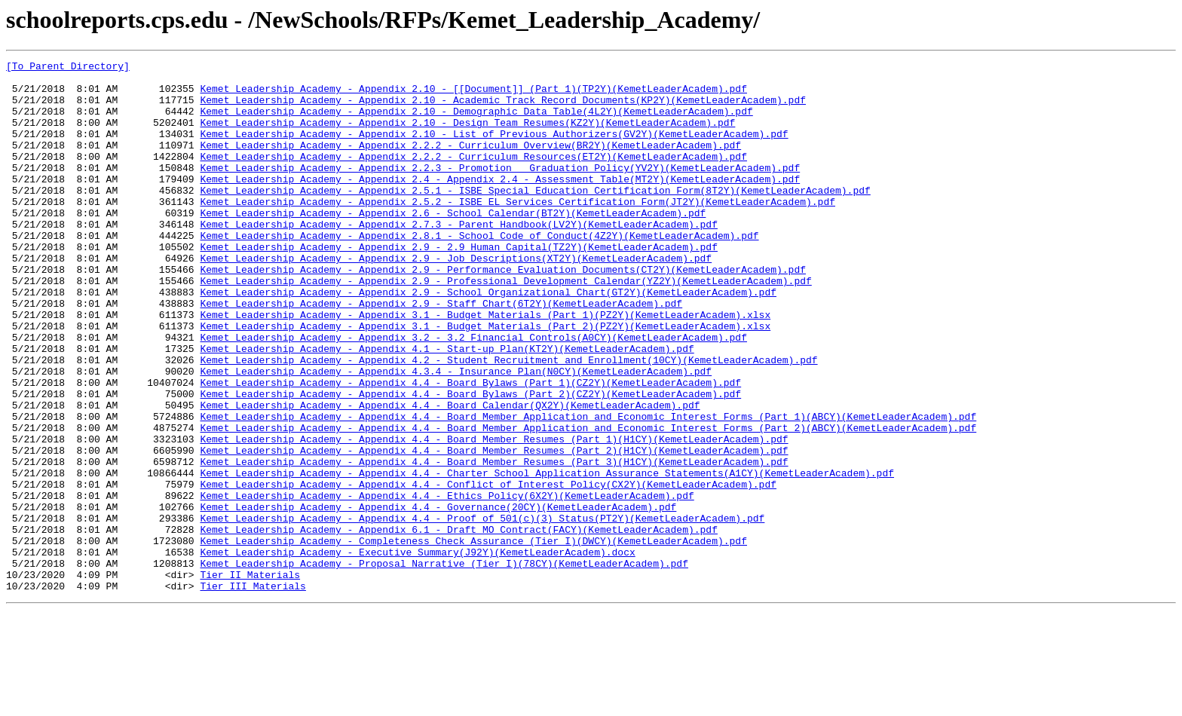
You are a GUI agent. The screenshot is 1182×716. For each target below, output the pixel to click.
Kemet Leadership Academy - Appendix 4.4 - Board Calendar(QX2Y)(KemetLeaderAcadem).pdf (450, 475)
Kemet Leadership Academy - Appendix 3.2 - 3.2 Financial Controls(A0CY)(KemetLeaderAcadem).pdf (473, 393)
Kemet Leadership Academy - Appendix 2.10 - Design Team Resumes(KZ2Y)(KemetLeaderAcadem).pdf (467, 135)
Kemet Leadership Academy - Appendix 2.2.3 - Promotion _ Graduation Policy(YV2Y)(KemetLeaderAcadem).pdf (500, 190)
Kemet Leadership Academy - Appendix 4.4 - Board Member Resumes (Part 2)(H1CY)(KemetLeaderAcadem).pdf (494, 529)
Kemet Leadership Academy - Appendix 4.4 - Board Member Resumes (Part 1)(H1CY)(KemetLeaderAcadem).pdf (494, 515)
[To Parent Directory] (68, 68)
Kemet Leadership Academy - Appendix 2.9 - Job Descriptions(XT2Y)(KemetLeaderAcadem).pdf (456, 298)
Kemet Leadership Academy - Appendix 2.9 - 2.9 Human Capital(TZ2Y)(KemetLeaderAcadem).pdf (458, 285)
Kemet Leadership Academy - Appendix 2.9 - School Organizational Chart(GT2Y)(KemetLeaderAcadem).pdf (488, 339)
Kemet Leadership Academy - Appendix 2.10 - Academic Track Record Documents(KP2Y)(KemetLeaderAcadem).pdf (502, 108)
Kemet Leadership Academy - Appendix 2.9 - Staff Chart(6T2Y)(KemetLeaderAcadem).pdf (441, 353)
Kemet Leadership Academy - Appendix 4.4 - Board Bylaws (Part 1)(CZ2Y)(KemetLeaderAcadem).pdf (470, 447)
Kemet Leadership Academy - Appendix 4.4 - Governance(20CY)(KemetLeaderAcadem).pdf (438, 597)
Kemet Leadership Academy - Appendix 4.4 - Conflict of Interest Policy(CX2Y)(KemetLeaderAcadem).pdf (488, 570)
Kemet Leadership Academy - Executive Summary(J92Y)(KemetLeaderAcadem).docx (417, 651)
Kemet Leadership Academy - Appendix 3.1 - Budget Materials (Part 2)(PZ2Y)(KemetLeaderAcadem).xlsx (485, 380)
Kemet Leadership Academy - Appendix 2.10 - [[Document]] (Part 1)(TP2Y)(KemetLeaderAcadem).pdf (473, 95)
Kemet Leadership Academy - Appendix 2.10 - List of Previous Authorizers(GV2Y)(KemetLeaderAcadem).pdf (494, 149)
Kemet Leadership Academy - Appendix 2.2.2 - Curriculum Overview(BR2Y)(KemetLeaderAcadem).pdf (470, 163)
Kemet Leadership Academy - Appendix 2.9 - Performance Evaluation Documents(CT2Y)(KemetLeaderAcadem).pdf (502, 312)
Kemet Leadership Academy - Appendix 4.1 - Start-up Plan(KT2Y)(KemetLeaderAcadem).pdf (447, 407)
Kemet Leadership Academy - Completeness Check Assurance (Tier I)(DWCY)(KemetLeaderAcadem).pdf (473, 637)
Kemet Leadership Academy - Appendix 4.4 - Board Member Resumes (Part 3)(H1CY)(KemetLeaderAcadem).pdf (494, 542)
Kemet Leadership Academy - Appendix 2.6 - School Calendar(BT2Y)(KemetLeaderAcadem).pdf (453, 244)
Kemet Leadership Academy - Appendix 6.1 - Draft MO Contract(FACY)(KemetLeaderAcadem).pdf (458, 624)
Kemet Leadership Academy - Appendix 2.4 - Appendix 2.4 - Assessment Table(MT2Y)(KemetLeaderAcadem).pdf (500, 203)
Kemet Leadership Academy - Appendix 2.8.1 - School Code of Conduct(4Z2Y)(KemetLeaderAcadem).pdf (479, 271)
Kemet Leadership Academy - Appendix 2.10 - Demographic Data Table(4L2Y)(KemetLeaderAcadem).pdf (476, 122)
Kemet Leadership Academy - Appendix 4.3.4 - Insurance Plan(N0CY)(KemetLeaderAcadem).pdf (456, 434)
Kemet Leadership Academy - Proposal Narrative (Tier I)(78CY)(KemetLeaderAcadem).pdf (443, 665)
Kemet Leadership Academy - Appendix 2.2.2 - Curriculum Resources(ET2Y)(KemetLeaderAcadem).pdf (473, 176)
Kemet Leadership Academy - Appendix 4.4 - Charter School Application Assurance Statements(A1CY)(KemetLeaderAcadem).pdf (546, 556)
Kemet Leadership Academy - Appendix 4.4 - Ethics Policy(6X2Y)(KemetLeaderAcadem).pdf (447, 583)
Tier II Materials (250, 678)
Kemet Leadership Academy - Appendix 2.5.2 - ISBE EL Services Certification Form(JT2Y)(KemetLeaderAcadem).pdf (517, 230)
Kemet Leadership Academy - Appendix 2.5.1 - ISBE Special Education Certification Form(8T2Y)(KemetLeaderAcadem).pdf (535, 217)
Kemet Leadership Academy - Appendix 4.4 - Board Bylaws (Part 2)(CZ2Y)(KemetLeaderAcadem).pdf (470, 461)
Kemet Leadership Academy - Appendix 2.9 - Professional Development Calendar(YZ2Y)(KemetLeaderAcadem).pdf (505, 325)
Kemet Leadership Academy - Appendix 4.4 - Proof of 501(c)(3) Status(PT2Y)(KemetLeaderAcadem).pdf (482, 610)
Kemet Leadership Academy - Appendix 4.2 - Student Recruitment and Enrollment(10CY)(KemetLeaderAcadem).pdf (508, 420)
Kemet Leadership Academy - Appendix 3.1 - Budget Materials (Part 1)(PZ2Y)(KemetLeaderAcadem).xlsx (485, 366)
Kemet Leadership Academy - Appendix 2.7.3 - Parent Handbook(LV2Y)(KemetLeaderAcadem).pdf (458, 258)
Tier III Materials (252, 692)
